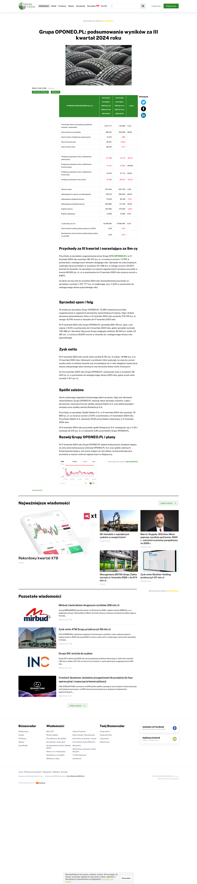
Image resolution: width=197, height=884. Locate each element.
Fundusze (62, 6)
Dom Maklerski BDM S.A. (76, 776)
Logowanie (156, 6)
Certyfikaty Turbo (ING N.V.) (83, 742)
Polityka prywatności (33, 772)
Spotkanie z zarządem (55, 755)
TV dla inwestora (79, 755)
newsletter (77, 759)
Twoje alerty (105, 731)
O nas (20, 772)
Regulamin (47, 772)
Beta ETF (50, 731)
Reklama (56, 772)
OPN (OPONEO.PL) (118, 256)
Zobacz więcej (168, 503)
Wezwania (76, 745)
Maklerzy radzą (52, 759)
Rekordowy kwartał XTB (38, 558)
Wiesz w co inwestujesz (56, 751)
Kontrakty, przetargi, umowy (84, 738)
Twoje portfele (106, 735)
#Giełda (55, 92)
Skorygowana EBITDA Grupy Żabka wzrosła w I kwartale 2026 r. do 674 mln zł (118, 577)
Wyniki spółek (52, 735)
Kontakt (64, 772)
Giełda (53, 6)
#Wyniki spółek (40, 92)
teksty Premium (79, 731)
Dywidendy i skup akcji (55, 742)
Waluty (71, 6)
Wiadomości (44, 6)
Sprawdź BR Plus (107, 21)
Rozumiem (126, 878)
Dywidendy (80, 6)
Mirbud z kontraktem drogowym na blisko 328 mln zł (89, 605)
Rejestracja (171, 6)
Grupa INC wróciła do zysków (75, 653)
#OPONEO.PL (37, 490)
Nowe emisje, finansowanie (83, 735)
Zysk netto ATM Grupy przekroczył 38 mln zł (85, 629)
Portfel (104, 6)
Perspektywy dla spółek (56, 738)
